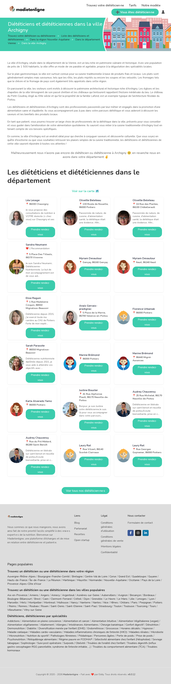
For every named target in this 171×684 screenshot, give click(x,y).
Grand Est (124, 576)
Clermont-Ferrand (61, 599)
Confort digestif (134, 625)
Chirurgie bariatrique (112, 625)
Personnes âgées (104, 636)
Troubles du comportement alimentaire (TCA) (119, 647)
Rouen (44, 606)
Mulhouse (62, 602)
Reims (12, 606)
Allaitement (47, 625)
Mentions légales (111, 546)
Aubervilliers (108, 595)
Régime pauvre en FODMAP (75, 639)
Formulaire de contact (140, 523)
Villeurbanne (14, 610)
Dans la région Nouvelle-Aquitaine (50, 39)
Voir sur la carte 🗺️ (85, 191)
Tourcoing (141, 606)
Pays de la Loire (151, 580)
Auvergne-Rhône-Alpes (21, 576)
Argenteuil (68, 595)
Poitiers (157, 602)
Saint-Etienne (74, 606)
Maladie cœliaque (17, 632)
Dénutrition (152, 625)
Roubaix (34, 606)
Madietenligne (70, 674)
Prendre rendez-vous (40, 232)
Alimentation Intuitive (104, 621)
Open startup (82, 540)
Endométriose (95, 628)
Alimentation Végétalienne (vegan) (138, 621)
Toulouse (129, 606)
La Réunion (54, 580)
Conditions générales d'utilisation (107, 527)
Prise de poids (144, 636)
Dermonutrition (16, 628)
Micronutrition (17, 636)
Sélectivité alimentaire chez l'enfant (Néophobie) (122, 639)
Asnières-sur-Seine (87, 595)
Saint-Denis (57, 606)
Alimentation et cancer (76, 621)
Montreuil (49, 602)
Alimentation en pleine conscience (41, 621)
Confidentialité (109, 552)
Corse (113, 576)
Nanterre (85, 602)
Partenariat (80, 528)
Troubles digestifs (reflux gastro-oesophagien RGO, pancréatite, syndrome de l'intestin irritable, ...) (81, 645)
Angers (45, 595)
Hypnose (147, 628)
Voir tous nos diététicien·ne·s (85, 491)
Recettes (79, 534)
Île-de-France (37, 580)
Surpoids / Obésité (74, 643)
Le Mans (122, 599)
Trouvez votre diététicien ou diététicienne (32, 36)
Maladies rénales (139, 632)
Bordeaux (148, 595)
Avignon (123, 595)
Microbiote (157, 632)
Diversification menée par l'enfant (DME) (62, 628)
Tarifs (132, 5)
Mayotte (82, 580)
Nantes (97, 602)
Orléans (124, 602)
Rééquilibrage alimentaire (42, 639)
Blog (77, 523)
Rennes (22, 606)
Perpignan (145, 602)
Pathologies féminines (63, 636)
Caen (46, 599)
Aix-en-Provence (17, 595)
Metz (23, 602)
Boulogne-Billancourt (19, 599)
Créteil (77, 599)
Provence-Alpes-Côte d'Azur (24, 584)
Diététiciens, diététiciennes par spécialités (37, 616)
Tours (153, 606)
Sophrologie (28, 643)
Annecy (55, 595)
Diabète (31, 628)
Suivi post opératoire (49, 643)
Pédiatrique (85, 636)
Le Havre (110, 599)
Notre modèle (150, 5)
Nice (105, 602)
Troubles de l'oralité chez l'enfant (106, 643)
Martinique (69, 580)
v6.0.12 (131, 674)
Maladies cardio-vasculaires (46, 632)
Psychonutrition (16, 639)
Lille (132, 599)
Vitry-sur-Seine (33, 610)
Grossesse (112, 628)
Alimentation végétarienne (22, 625)
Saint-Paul (90, 606)
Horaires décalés (130, 628)
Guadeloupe (139, 576)
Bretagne (77, 576)
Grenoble (97, 599)
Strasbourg (105, 606)
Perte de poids (125, 636)
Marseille (12, 602)
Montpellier (35, 602)
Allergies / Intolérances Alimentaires (77, 625)
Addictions (13, 621)
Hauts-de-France (17, 580)
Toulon (118, 606)
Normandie (95, 580)
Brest (37, 599)
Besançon (135, 595)
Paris (134, 602)
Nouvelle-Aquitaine (115, 580)
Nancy (74, 602)
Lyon (151, 599)
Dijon (86, 599)
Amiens (34, 595)
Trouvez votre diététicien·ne (105, 5)
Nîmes (114, 602)
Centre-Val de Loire (96, 576)
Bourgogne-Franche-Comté (54, 576)
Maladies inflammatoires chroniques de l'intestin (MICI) (95, 632)
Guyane (152, 576)
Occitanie (134, 580)
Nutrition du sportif (37, 636)
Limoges (142, 599)
